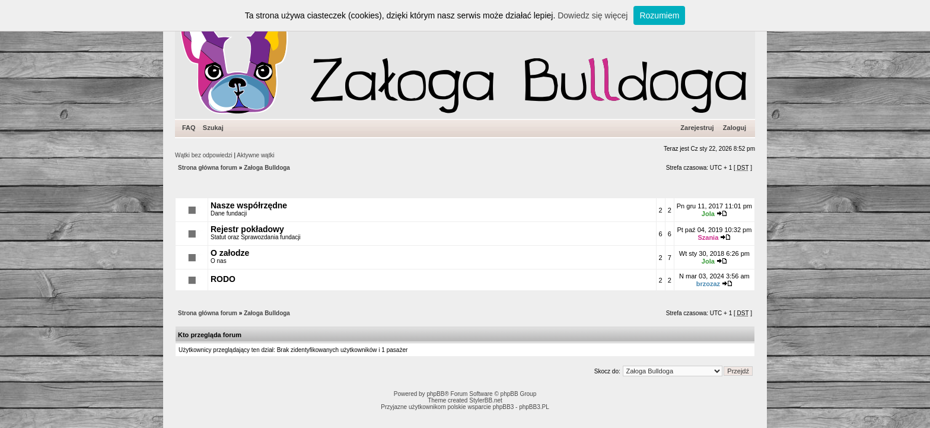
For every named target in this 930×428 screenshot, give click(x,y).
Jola (708, 213)
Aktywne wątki (255, 155)
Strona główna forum (207, 167)
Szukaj (213, 127)
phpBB (435, 394)
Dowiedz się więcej (593, 15)
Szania (708, 237)
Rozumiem (659, 15)
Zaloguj (734, 127)
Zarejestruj (697, 127)
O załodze (230, 253)
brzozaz (708, 283)
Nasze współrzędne (249, 205)
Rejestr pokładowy (247, 229)
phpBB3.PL (534, 407)
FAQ (189, 127)
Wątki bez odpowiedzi (203, 155)
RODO (223, 279)
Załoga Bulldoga (267, 167)
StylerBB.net (485, 400)
